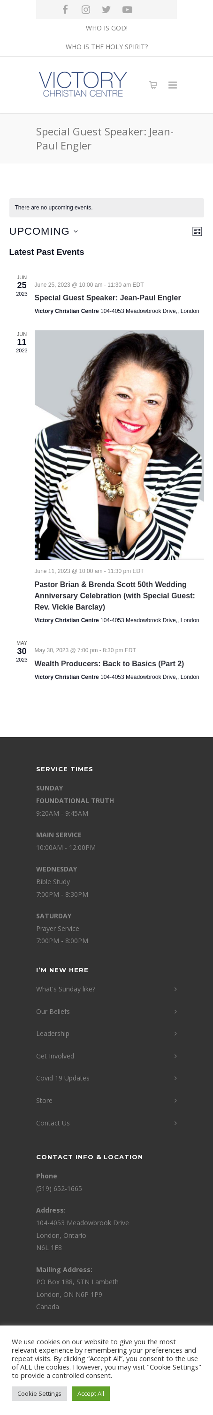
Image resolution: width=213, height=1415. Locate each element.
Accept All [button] (90, 1393)
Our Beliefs (53, 1011)
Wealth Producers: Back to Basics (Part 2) (109, 664)
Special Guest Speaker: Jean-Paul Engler (108, 298)
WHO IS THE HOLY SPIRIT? (107, 47)
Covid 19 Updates (63, 1077)
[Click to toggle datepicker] (43, 231)
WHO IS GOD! (107, 28)
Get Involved (55, 1055)
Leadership (52, 1033)
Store (44, 1100)
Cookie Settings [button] (39, 1393)
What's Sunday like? (65, 988)
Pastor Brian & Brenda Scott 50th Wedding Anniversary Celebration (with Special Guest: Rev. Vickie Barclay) (115, 596)
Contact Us (53, 1122)
